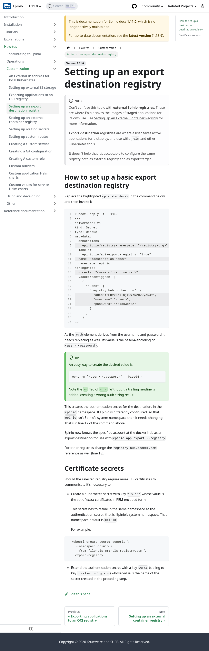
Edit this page (77, 594)
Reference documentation (24, 211)
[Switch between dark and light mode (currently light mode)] (202, 6)
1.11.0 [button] (33, 6)
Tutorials (11, 32)
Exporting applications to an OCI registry (31, 97)
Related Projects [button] (180, 6)
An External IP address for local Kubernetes (29, 78)
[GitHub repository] (134, 6)
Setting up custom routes (28, 136)
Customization (18, 68)
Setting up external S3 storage (32, 87)
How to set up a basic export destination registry (191, 25)
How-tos (10, 46)
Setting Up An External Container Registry (126, 118)
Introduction (14, 17)
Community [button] (151, 6)
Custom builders (21, 166)
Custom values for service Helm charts (29, 186)
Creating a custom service (29, 144)
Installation (13, 24)
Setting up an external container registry (26, 119)
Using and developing (23, 196)
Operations (15, 61)
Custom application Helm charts (28, 175)
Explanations (14, 39)
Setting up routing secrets (29, 129)
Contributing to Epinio (24, 54)
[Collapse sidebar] (30, 628)
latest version (140, 35)
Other (11, 203)
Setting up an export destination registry (25, 108)
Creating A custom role (27, 158)
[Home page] (68, 48)
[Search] (62, 6)
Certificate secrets (190, 35)
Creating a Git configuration (30, 151)
